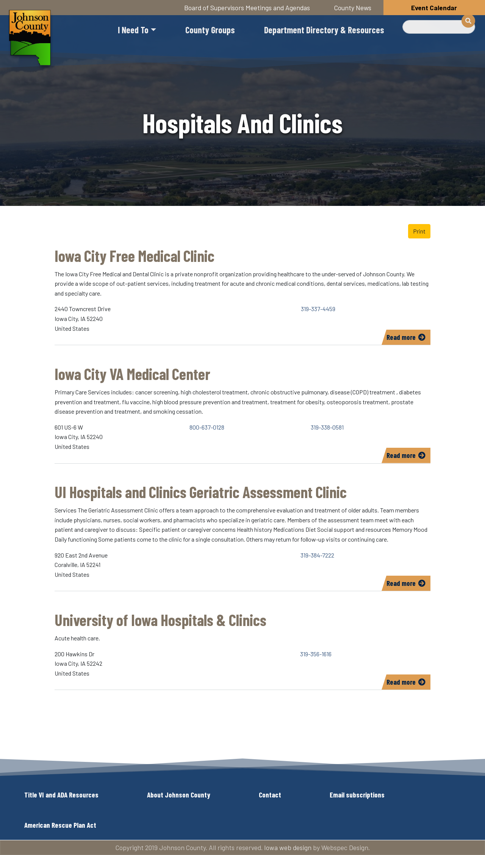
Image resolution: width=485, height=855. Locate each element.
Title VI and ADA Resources (61, 794)
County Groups (210, 29)
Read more (408, 338)
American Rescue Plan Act (60, 825)
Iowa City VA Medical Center (132, 373)
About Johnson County (178, 794)
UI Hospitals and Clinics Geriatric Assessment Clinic (201, 491)
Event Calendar (434, 7)
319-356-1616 (316, 653)
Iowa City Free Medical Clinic (134, 255)
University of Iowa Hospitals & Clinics (160, 619)
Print (419, 231)
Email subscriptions (357, 794)
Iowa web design (287, 847)
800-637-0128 (206, 427)
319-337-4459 (318, 308)
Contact (270, 794)
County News (352, 7)
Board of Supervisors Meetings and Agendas (247, 7)
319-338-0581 (327, 427)
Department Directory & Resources (324, 29)
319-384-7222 (317, 555)
